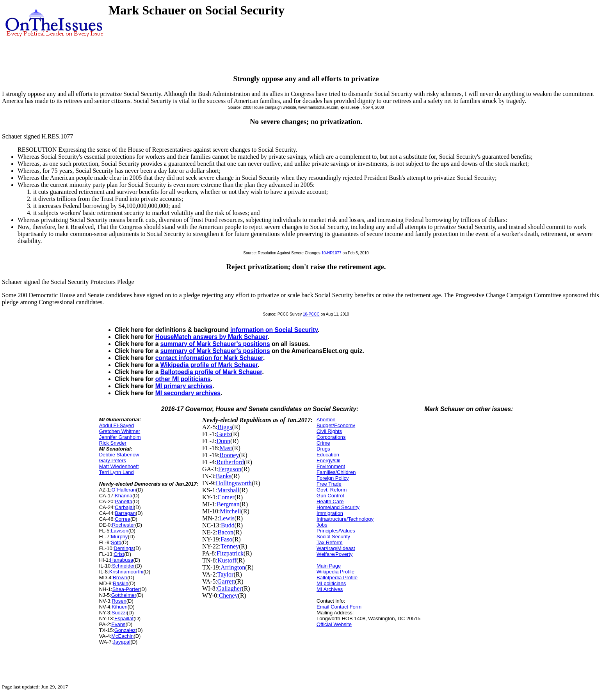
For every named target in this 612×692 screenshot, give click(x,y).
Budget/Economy (336, 425)
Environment (331, 466)
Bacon (225, 532)
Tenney (230, 546)
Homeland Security (338, 507)
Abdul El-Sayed (116, 425)
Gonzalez (125, 630)
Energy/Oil (328, 460)
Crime (323, 443)
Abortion (326, 419)
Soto (116, 542)
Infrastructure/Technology (345, 519)
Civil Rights (329, 431)
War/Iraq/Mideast (336, 548)
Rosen (119, 601)
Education (328, 455)
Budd (228, 525)
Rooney (229, 455)
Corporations (331, 437)
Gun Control (330, 496)
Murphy (119, 536)
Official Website (334, 624)
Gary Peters (112, 460)
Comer (226, 497)
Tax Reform (329, 542)
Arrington (233, 567)
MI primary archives (183, 386)
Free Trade (329, 484)
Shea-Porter (126, 589)
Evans (118, 624)
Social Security (333, 536)
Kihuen (119, 607)
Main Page (329, 566)
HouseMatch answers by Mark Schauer (211, 337)
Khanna (123, 496)
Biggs (224, 427)
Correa (122, 519)
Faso (226, 539)
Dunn (223, 441)
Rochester (123, 525)
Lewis (227, 518)
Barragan (125, 513)
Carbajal (124, 507)
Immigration (330, 513)
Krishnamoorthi (126, 572)
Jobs (322, 525)
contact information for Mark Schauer (209, 358)
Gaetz (223, 434)
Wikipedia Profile (335, 572)
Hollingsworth (234, 483)
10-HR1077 (331, 253)
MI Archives (330, 589)
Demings (123, 548)
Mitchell (230, 511)
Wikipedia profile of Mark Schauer (209, 365)
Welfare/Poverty (334, 554)
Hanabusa (121, 560)
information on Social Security (274, 329)
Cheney (228, 595)
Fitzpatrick (230, 553)
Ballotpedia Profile (337, 577)
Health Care (330, 501)
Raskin (120, 583)
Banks (223, 476)
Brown (120, 577)
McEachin (122, 636)
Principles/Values (336, 531)
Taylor (225, 574)
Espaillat (123, 618)
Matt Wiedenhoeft (119, 466)
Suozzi (119, 613)
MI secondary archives (188, 393)
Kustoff (227, 560)
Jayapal (121, 642)
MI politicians (331, 583)
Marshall (228, 490)
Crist (119, 554)
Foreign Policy (333, 478)
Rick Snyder (112, 443)
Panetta (123, 501)
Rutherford (230, 462)
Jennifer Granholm (120, 437)
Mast (225, 448)
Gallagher (229, 588)
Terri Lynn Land (116, 472)
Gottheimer (123, 595)
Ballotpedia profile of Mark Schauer (211, 372)
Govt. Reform (332, 490)
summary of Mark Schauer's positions (215, 344)
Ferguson (229, 469)
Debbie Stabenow (119, 455)
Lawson (119, 531)
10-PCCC (311, 314)
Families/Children (336, 472)
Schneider (123, 566)
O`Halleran (123, 490)
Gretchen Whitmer (119, 431)
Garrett (226, 581)
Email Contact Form (339, 607)
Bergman (228, 504)
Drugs (323, 449)
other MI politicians (183, 379)
